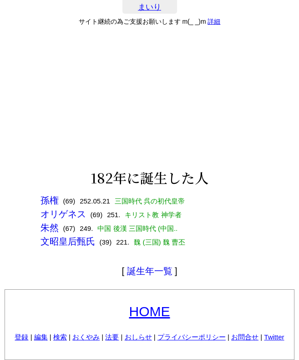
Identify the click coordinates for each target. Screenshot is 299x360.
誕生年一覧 (149, 271)
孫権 (50, 200)
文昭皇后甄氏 (68, 241)
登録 (21, 337)
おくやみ (86, 337)
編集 (41, 337)
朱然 (50, 228)
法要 (112, 337)
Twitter (274, 337)
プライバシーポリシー (191, 337)
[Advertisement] (149, 98)
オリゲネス (63, 214)
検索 (60, 337)
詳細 (214, 21)
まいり (149, 7)
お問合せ (244, 337)
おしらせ (138, 337)
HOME (149, 311)
